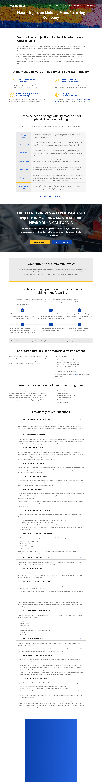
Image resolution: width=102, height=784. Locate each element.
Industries (68, 5)
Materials (49, 5)
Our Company (88, 5)
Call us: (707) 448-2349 (63, 242)
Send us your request (38, 242)
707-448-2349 (80, 2)
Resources (77, 5)
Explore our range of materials (51, 196)
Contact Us (89, 2)
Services (58, 5)
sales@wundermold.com (66, 2)
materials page (58, 593)
